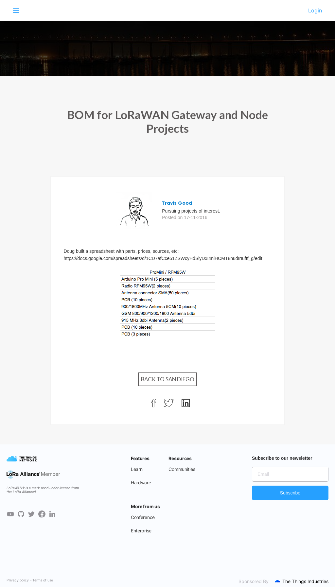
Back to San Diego (167, 379)
